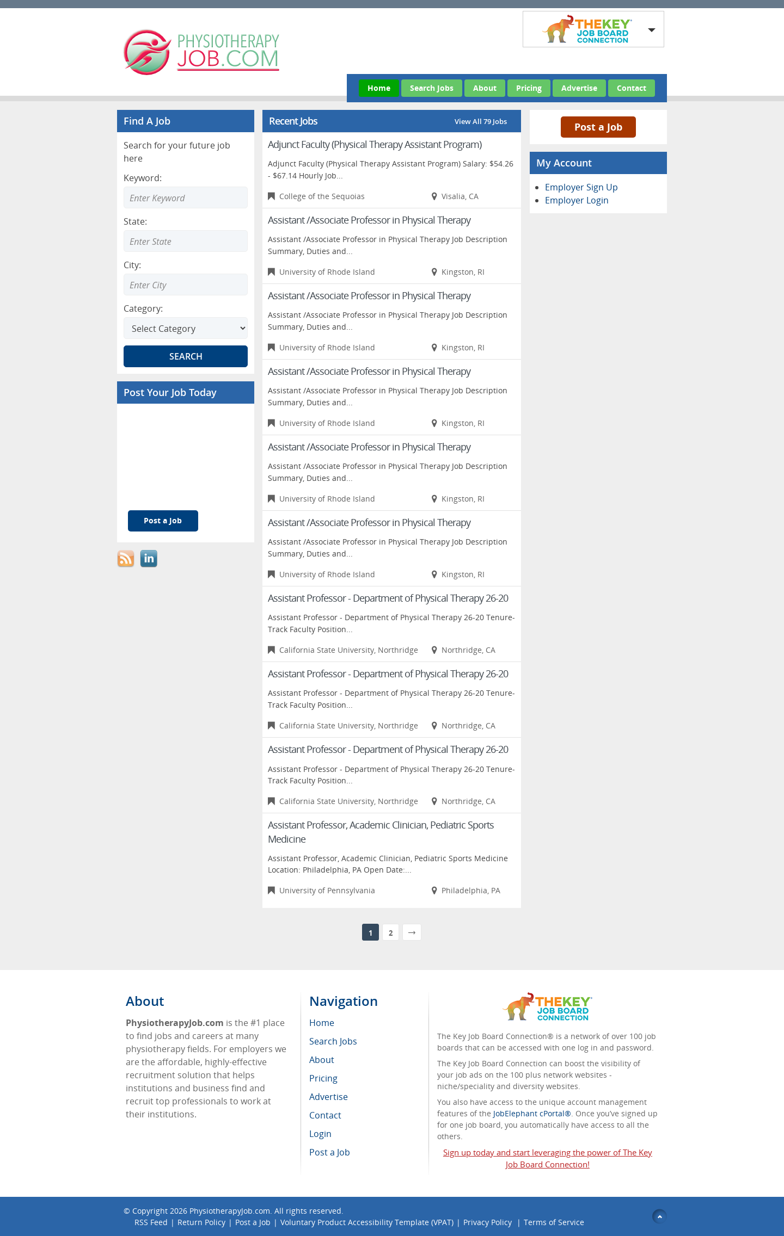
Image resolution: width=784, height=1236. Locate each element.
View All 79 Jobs (481, 121)
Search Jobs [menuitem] (333, 1041)
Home (378, 88)
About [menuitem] (321, 1060)
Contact (631, 88)
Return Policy (201, 1222)
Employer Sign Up (581, 187)
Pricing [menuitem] (323, 1078)
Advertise (579, 88)
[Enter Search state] (186, 241)
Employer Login (577, 200)
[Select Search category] (186, 328)
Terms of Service (554, 1222)
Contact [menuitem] (325, 1115)
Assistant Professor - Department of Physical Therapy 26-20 (388, 597)
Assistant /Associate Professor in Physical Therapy (369, 219)
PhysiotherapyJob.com (229, 1211)
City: (132, 265)
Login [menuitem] (320, 1134)
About (485, 88)
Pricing (529, 88)
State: (135, 221)
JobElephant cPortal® (532, 1113)
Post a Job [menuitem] (329, 1152)
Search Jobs (432, 88)
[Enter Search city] (186, 284)
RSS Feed (151, 1222)
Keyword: (143, 178)
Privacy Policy (488, 1222)
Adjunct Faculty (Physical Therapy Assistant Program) (374, 144)
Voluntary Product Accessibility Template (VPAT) (367, 1222)
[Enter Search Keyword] (186, 197)
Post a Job (163, 520)
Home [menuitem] (321, 1023)
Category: (143, 308)
